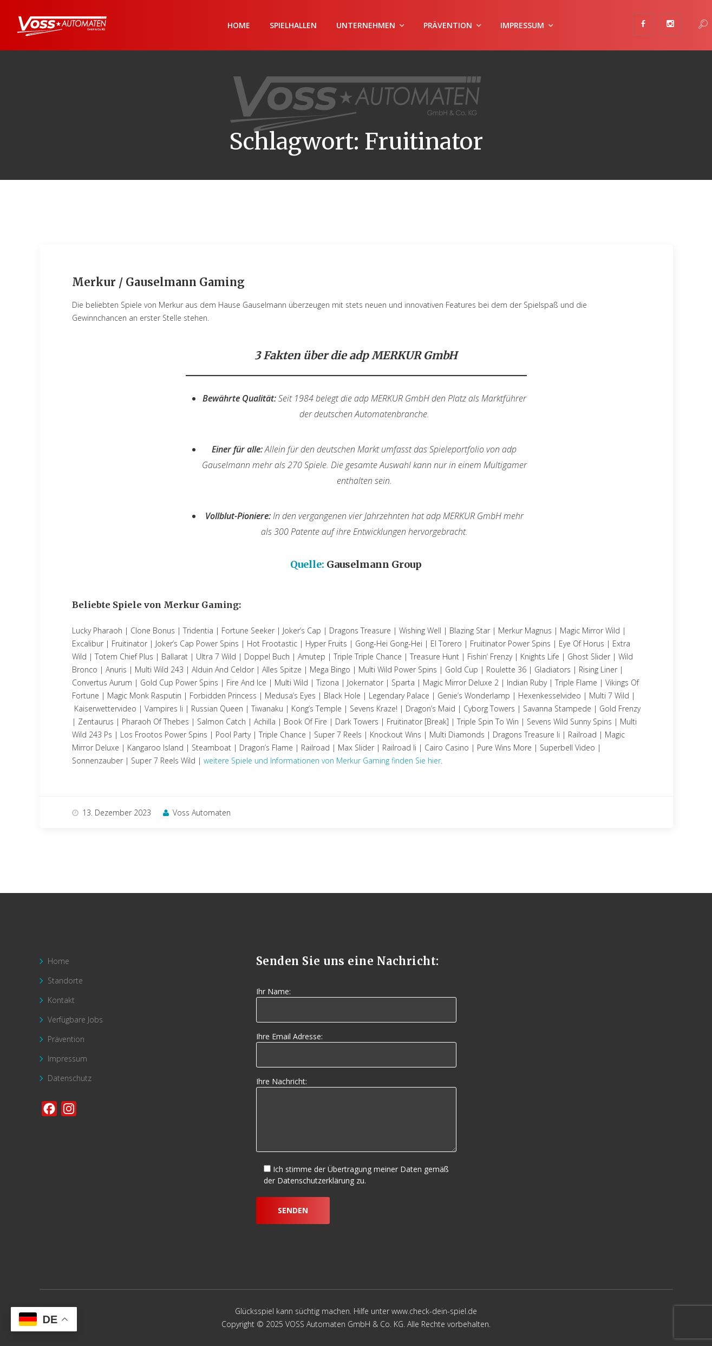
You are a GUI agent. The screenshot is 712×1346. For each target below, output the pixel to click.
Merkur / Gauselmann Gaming (158, 282)
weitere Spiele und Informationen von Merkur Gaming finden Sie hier (322, 760)
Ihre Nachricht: (356, 1115)
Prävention (447, 25)
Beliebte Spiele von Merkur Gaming (155, 604)
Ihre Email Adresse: (356, 1045)
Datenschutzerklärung (315, 1180)
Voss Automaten (197, 812)
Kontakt (61, 1000)
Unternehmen (365, 25)
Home (238, 25)
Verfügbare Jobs (75, 1019)
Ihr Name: (356, 1000)
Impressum (522, 25)
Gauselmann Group (374, 564)
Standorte (65, 980)
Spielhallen (293, 25)
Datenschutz (70, 1078)
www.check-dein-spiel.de (434, 1311)
